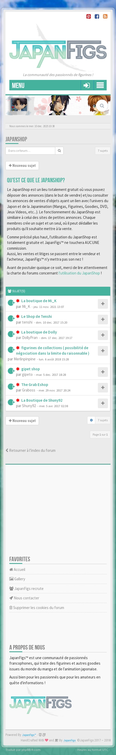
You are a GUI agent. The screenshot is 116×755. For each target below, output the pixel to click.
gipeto (27, 374)
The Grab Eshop (34, 384)
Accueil (17, 569)
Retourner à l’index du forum (30, 450)
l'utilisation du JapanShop (79, 273)
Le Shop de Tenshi (36, 316)
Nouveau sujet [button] (22, 165)
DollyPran (30, 337)
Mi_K (26, 306)
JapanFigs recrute (26, 588)
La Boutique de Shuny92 (42, 400)
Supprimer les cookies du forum (36, 607)
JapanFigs (70, 740)
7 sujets (103, 151)
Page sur (100, 434)
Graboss (28, 390)
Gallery (17, 578)
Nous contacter (24, 597)
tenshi (27, 322)
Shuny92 (29, 405)
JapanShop (16, 139)
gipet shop (30, 368)
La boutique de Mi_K (39, 300)
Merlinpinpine (25, 358)
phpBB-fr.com (31, 749)
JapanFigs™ (29, 735)
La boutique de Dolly (39, 332)
